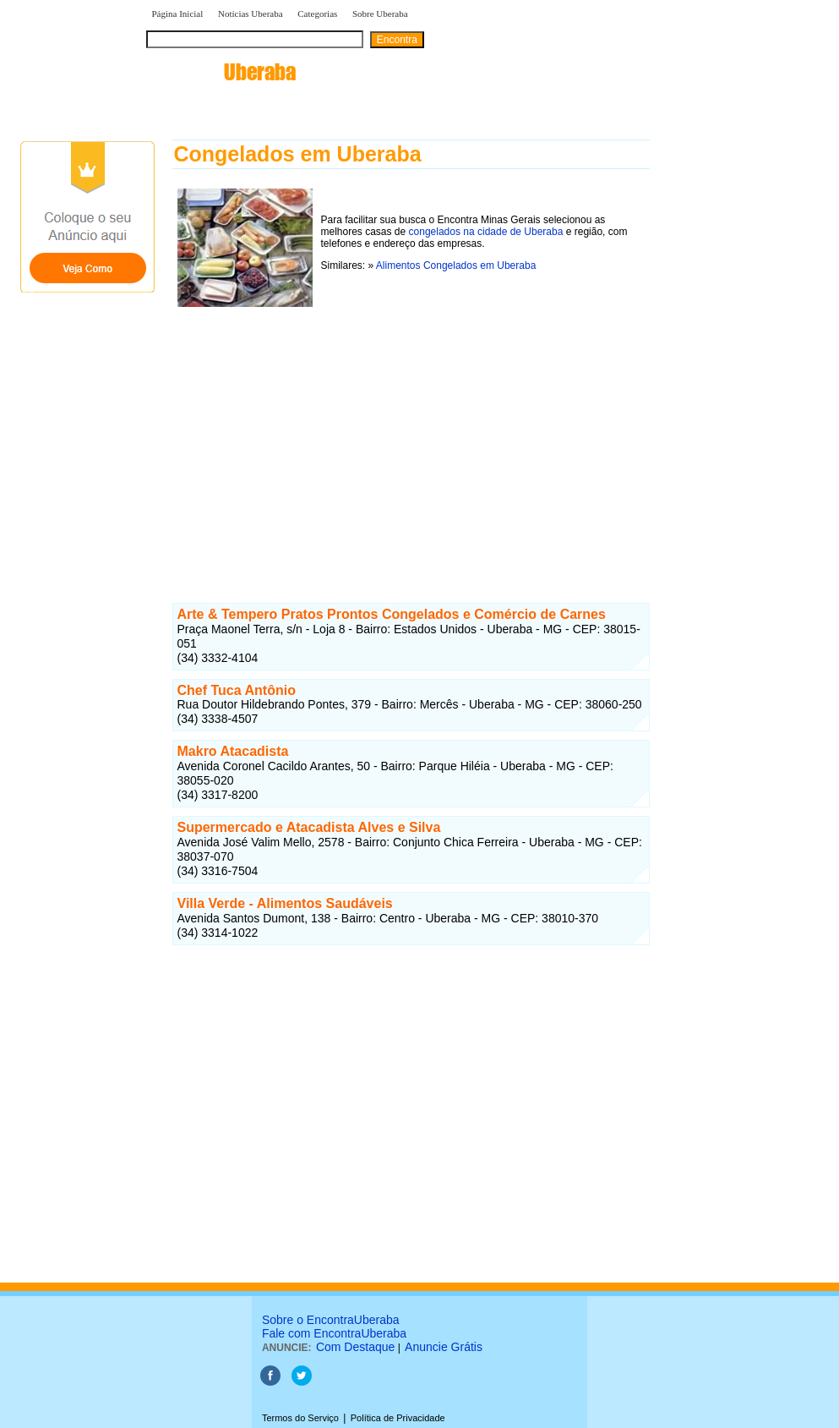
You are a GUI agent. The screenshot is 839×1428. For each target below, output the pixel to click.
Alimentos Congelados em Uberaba (456, 265)
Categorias (317, 13)
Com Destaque (355, 1347)
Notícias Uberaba (250, 13)
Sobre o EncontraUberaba (331, 1320)
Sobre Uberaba (380, 13)
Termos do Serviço (300, 1418)
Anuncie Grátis (443, 1347)
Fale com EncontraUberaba (334, 1333)
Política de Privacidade (398, 1418)
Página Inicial (178, 13)
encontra (221, 71)
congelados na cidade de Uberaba (486, 232)
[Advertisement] (411, 430)
